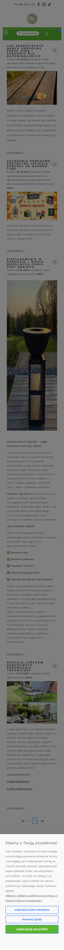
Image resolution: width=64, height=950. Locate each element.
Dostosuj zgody (32, 919)
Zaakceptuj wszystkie (32, 929)
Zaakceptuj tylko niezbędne (31, 909)
